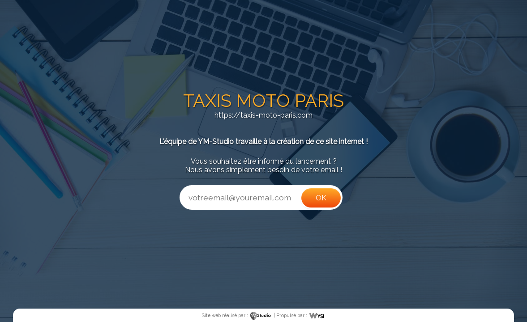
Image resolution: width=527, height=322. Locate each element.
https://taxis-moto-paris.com (263, 115)
